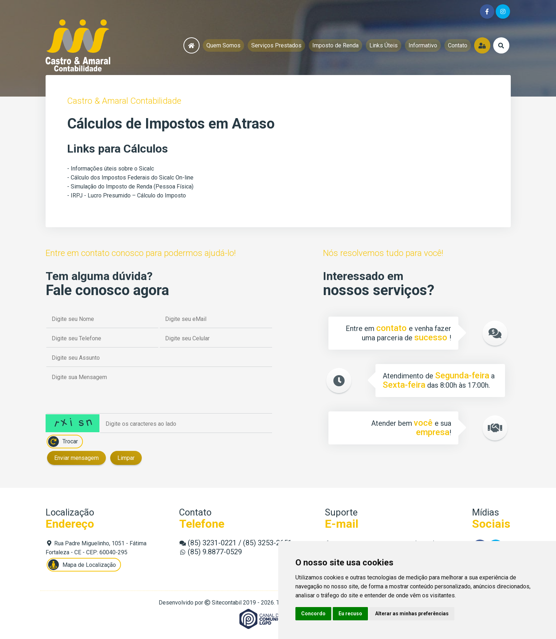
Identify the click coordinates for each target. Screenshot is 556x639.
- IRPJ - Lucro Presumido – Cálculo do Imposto (126, 195)
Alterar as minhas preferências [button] (412, 613)
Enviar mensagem (76, 457)
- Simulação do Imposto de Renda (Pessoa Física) (130, 186)
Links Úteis (383, 45)
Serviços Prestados (276, 45)
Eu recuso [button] (350, 613)
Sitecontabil (227, 602)
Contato (457, 45)
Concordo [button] (313, 613)
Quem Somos (223, 45)
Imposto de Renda (335, 45)
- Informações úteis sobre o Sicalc (110, 168)
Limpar (126, 457)
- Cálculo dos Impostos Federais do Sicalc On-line (130, 177)
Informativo (422, 45)
